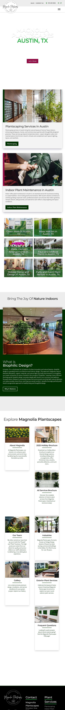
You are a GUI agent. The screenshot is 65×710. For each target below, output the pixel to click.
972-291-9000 (52, 3)
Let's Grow (33, 61)
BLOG (32, 3)
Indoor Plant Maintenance (17, 207)
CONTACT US (39, 3)
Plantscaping (12, 144)
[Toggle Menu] (59, 9)
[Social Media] (59, 3)
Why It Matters (10, 389)
